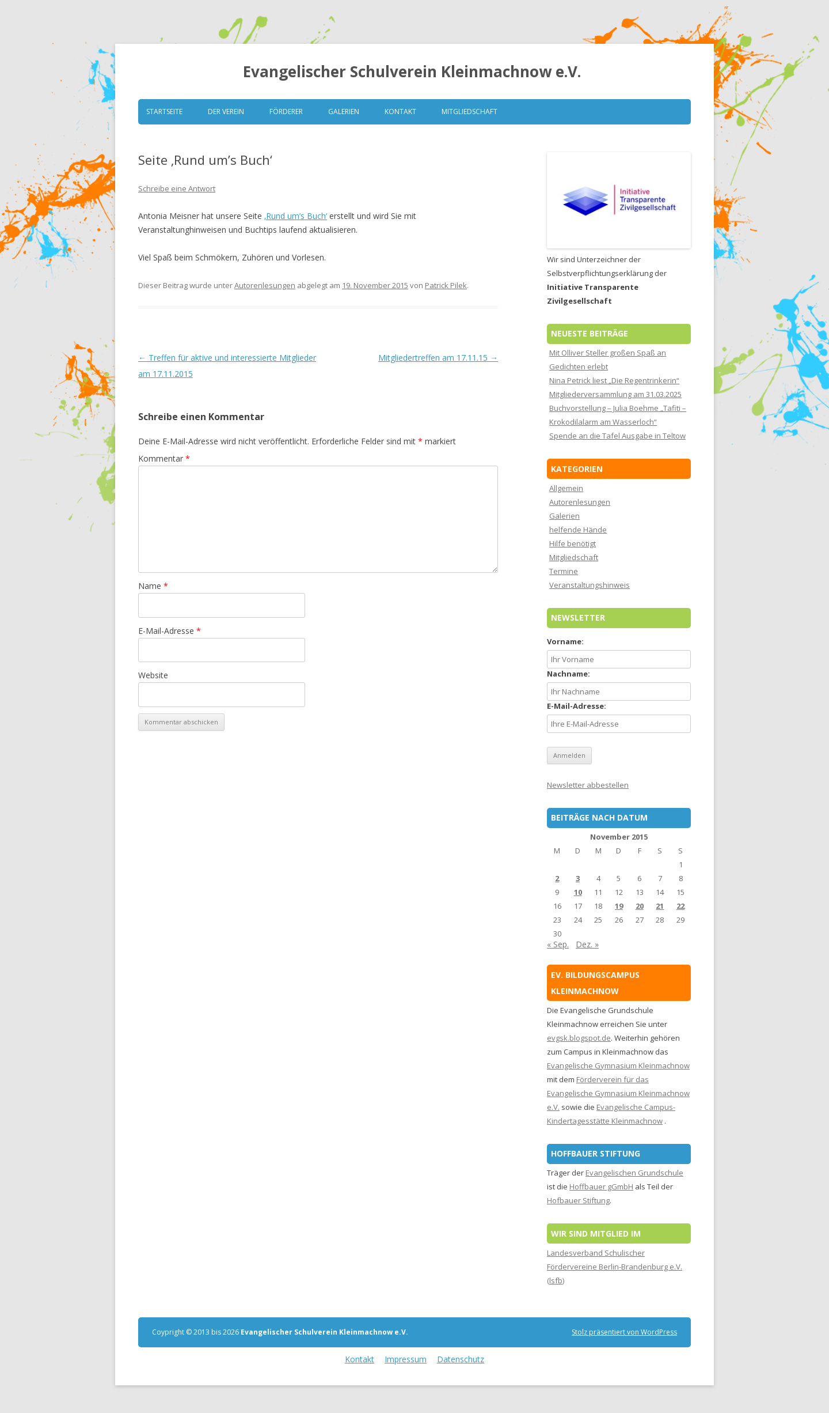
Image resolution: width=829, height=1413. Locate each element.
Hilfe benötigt (572, 543)
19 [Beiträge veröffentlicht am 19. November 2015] (619, 906)
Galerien (343, 111)
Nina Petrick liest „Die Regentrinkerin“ (614, 380)
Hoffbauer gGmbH (601, 1186)
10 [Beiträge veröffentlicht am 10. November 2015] (578, 892)
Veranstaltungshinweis (589, 585)
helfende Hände (578, 529)
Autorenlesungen (264, 285)
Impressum (406, 1359)
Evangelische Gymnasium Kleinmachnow (618, 1065)
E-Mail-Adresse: (576, 706)
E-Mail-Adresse (169, 630)
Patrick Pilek (446, 285)
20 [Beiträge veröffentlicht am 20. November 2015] (640, 906)
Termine (563, 571)
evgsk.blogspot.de (579, 1038)
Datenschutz (460, 1359)
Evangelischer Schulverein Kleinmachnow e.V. (412, 71)
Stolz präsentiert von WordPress (624, 1332)
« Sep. (558, 944)
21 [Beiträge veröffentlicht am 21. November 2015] (660, 906)
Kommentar (164, 458)
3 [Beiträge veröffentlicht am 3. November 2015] (578, 878)
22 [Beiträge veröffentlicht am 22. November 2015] (680, 906)
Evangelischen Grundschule (634, 1173)
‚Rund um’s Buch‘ (295, 215)
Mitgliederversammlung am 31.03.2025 (615, 394)
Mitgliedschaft (469, 111)
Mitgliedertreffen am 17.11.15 (438, 357)
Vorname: (565, 641)
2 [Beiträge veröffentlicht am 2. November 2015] (557, 878)
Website (153, 675)
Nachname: (568, 673)
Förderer (286, 111)
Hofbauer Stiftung (578, 1200)
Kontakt (400, 111)
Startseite (164, 111)
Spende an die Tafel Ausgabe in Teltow (617, 435)
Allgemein (566, 488)
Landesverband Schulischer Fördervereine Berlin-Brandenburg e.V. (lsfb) (614, 1267)
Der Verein (226, 111)
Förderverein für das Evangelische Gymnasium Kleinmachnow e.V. (618, 1093)
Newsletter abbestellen (588, 785)
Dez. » (587, 944)
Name (153, 585)
